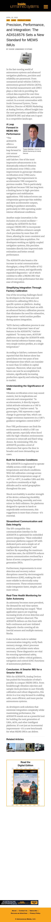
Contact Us (23, 911)
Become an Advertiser (19, 913)
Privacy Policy (35, 913)
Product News (24, 20)
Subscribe (33, 911)
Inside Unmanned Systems (20, 49)
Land (14, 20)
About (14, 911)
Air (8, 20)
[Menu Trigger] (46, 6)
